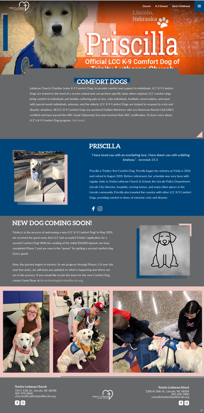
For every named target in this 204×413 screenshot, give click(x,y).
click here (78, 120)
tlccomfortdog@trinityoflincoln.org (61, 280)
